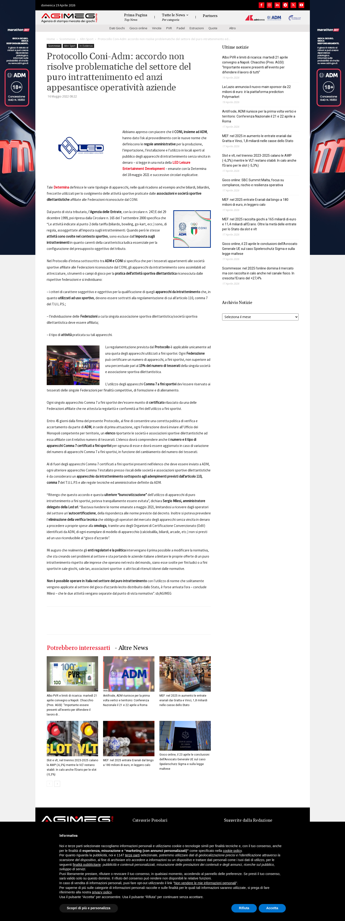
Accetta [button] (272, 908)
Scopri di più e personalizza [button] (88, 908)
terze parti (132, 855)
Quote (212, 28)
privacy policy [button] (102, 892)
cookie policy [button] (232, 851)
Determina (61, 187)
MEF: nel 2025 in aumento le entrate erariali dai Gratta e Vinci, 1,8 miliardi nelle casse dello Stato (183, 700)
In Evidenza (86, 45)
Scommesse (67, 39)
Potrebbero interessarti (78, 648)
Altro (232, 28)
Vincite (157, 28)
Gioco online (138, 28)
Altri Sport (86, 39)
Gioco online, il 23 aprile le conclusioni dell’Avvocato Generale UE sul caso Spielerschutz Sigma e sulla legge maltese (259, 249)
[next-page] (57, 784)
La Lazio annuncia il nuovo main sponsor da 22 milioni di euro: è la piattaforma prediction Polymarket (256, 92)
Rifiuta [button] (244, 908)
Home (51, 39)
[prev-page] (50, 784)
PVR (169, 28)
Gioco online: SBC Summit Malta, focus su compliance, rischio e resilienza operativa (253, 182)
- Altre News (131, 648)
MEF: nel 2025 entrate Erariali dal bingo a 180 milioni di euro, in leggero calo (255, 202)
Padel (181, 28)
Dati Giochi (117, 28)
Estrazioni (197, 28)
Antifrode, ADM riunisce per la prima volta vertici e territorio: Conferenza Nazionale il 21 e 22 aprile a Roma (126, 700)
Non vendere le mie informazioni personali (205, 883)
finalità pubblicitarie (87, 864)
